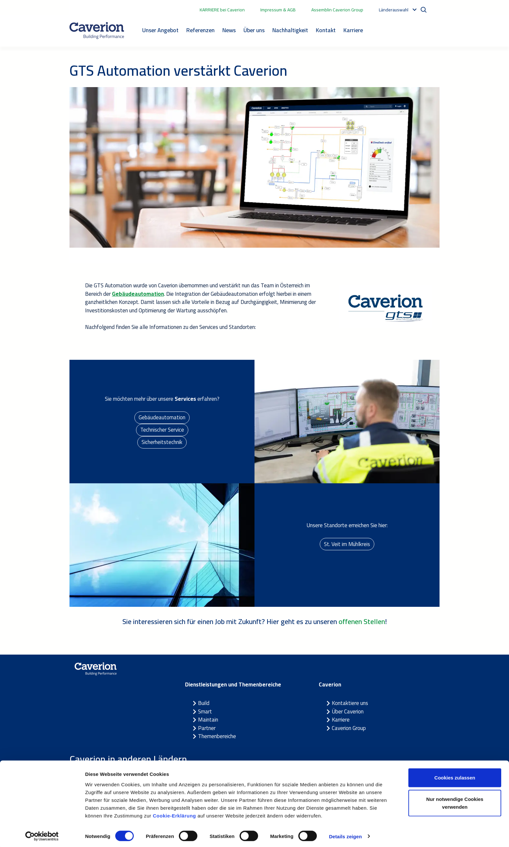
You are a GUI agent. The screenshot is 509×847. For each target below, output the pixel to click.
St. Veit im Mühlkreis (347, 544)
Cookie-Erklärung (174, 813)
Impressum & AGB (278, 10)
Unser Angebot (160, 30)
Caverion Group (349, 728)
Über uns (254, 30)
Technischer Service (162, 429)
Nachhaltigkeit (290, 30)
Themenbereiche (217, 736)
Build (203, 703)
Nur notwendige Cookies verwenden (454, 800)
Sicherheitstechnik (162, 442)
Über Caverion (348, 711)
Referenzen (200, 30)
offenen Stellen (362, 621)
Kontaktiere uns (350, 703)
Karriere (353, 30)
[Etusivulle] (96, 30)
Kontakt (326, 30)
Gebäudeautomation (162, 417)
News (229, 30)
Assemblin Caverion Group (337, 10)
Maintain (208, 719)
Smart (205, 711)
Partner (207, 728)
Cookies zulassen (454, 775)
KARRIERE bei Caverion (222, 10)
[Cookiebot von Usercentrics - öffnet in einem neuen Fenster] (42, 834)
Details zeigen (345, 834)
